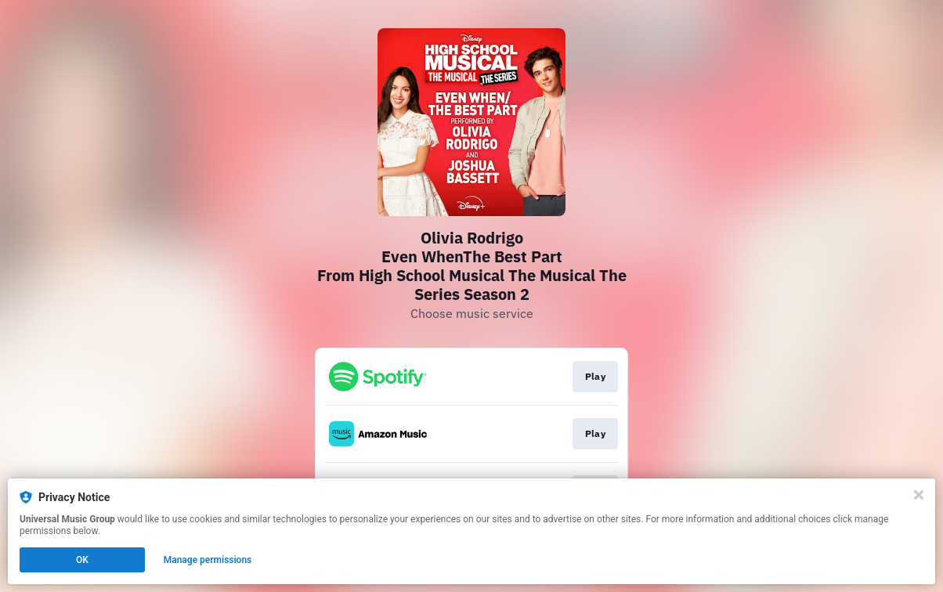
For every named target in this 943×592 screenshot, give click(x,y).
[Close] (918, 494)
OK (82, 559)
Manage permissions (208, 559)
